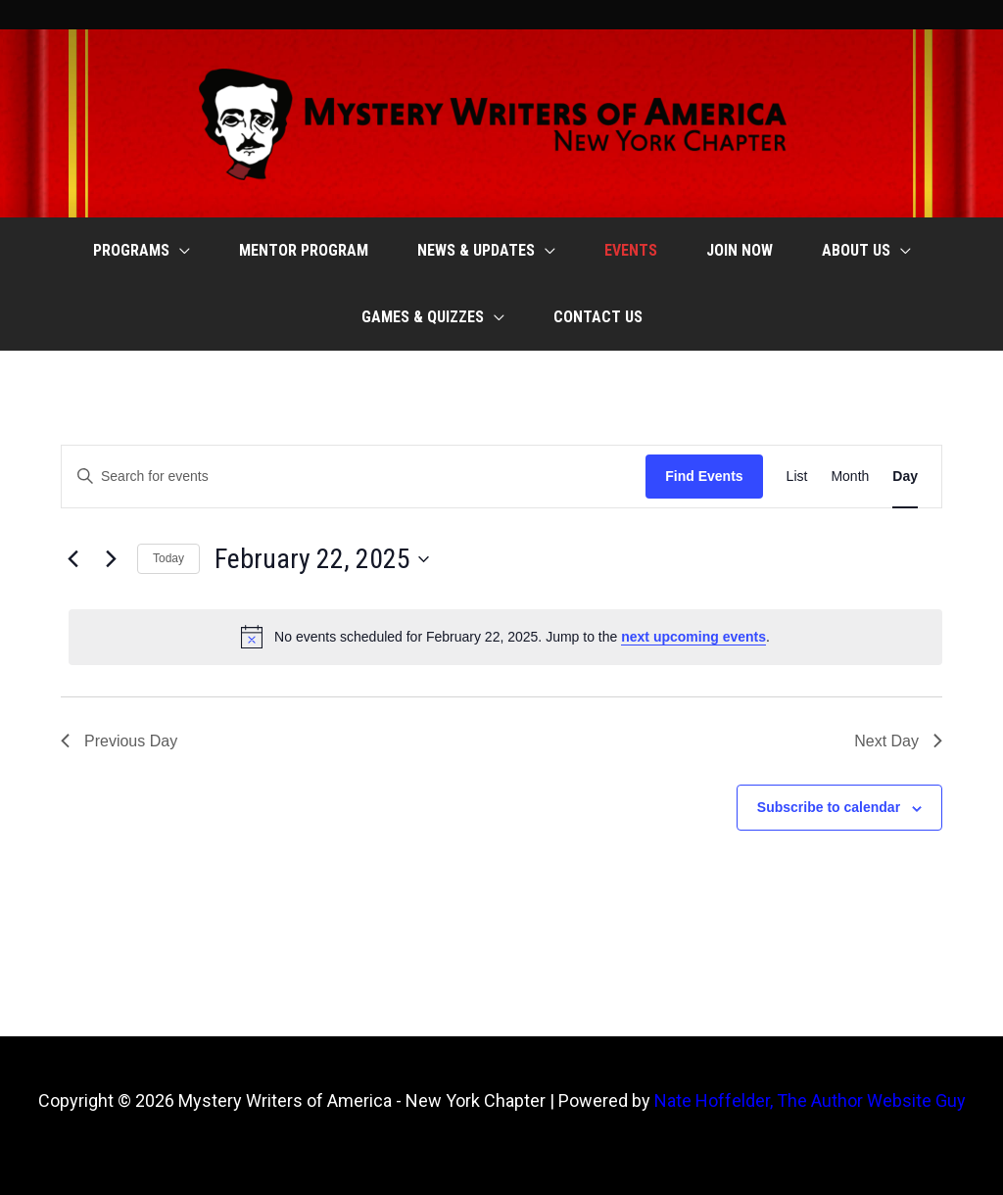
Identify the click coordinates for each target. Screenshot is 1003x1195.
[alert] (505, 636)
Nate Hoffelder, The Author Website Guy (810, 1100)
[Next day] (110, 559)
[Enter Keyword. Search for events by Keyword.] (353, 476)
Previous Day (119, 741)
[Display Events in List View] (797, 476)
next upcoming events (693, 637)
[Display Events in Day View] (905, 476)
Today (168, 558)
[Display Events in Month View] (850, 476)
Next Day (898, 741)
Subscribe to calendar (828, 807)
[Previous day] (72, 559)
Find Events (703, 476)
